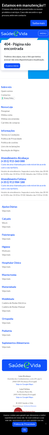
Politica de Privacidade (11, 138)
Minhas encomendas (10, 119)
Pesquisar (5, 111)
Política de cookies (9, 142)
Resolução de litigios (10, 150)
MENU (43, 33)
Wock (4, 223)
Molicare (6, 251)
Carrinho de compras (10, 122)
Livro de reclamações (10, 146)
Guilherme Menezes (30, 406)
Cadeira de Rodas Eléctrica (14, 303)
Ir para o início (12, 65)
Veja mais (6, 210)
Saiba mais (39, 23)
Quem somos (7, 91)
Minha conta (6, 115)
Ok (24, 430)
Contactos (5, 95)
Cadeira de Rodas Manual (13, 307)
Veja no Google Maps (24, 384)
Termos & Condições (10, 134)
